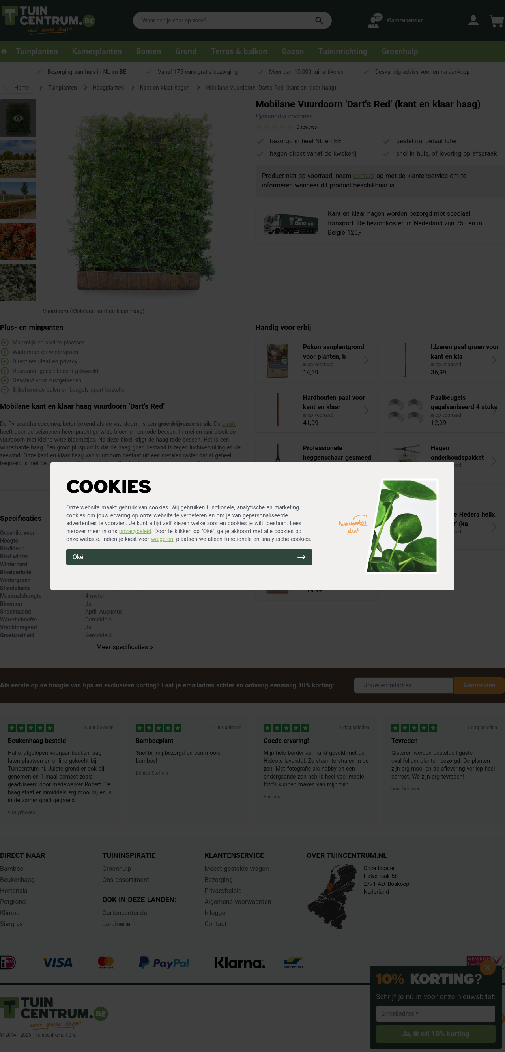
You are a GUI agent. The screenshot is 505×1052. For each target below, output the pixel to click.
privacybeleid (135, 531)
